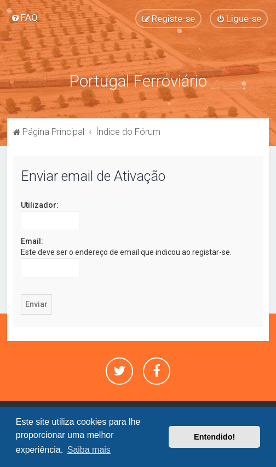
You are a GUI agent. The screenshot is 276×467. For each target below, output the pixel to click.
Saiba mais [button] (89, 449)
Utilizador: (40, 204)
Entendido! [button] (214, 436)
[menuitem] (24, 17)
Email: (32, 240)
